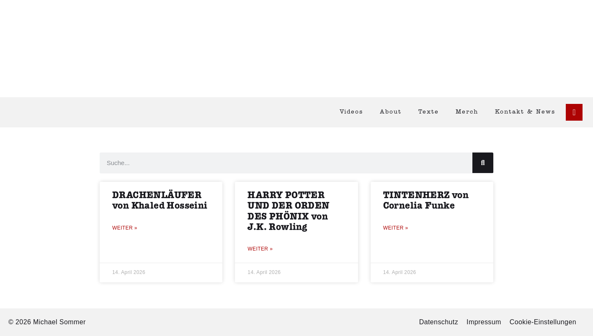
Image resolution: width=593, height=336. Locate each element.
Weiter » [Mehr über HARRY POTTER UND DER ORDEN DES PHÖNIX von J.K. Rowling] (260, 249)
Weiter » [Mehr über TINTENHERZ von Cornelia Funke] (395, 228)
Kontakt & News (525, 112)
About (391, 112)
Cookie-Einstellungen (543, 322)
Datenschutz (438, 322)
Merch (467, 112)
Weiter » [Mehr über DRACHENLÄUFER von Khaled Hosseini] (124, 228)
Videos (351, 112)
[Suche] (482, 162)
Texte (428, 112)
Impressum (484, 322)
